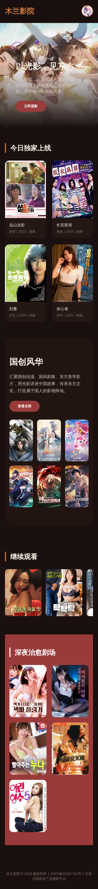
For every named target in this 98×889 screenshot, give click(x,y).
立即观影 (31, 106)
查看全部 (24, 406)
